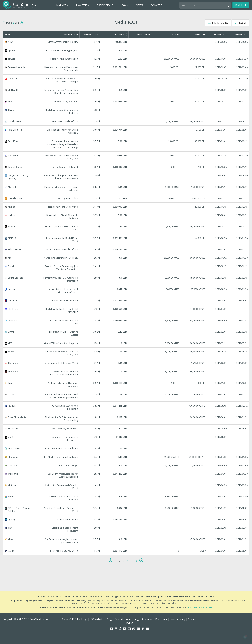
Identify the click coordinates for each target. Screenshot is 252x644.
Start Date (218, 34)
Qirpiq (126, 111)
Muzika (126, 207)
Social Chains (126, 121)
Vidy (126, 101)
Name (22, 34)
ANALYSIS (82, 5)
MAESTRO (126, 239)
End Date (241, 34)
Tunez (126, 384)
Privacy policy (177, 619)
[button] (244, 637)
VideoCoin (126, 373)
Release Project (126, 249)
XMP (126, 258)
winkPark (126, 322)
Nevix (126, 42)
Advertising (132, 619)
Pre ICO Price (145, 34)
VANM (126, 551)
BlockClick (126, 310)
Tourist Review (126, 167)
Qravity (126, 519)
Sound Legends (126, 279)
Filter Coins (218, 22)
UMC (126, 438)
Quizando (126, 363)
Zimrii (126, 333)
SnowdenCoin (126, 198)
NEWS (139, 5)
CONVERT (156, 5)
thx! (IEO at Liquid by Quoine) (126, 177)
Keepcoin (126, 290)
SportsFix (126, 465)
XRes (126, 540)
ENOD (126, 395)
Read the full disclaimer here (200, 607)
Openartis (126, 475)
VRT (126, 343)
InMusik (126, 407)
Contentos (126, 157)
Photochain (126, 457)
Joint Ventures (126, 131)
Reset (240, 22)
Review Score (92, 34)
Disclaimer (161, 619)
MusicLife (126, 188)
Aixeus (126, 498)
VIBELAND (126, 91)
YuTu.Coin (126, 429)
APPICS (126, 228)
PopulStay (126, 144)
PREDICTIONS (105, 5)
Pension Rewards (126, 68)
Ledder (126, 216)
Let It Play (126, 300)
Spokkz (126, 353)
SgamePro (126, 50)
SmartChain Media (126, 418)
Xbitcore (126, 486)
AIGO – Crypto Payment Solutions (126, 509)
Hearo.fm (126, 80)
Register (241, 5)
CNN (126, 529)
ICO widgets (97, 619)
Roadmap (146, 619)
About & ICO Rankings (74, 619)
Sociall (126, 267)
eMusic (126, 59)
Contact (118, 619)
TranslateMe (126, 448)
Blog (109, 619)
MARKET (62, 5)
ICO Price (121, 34)
